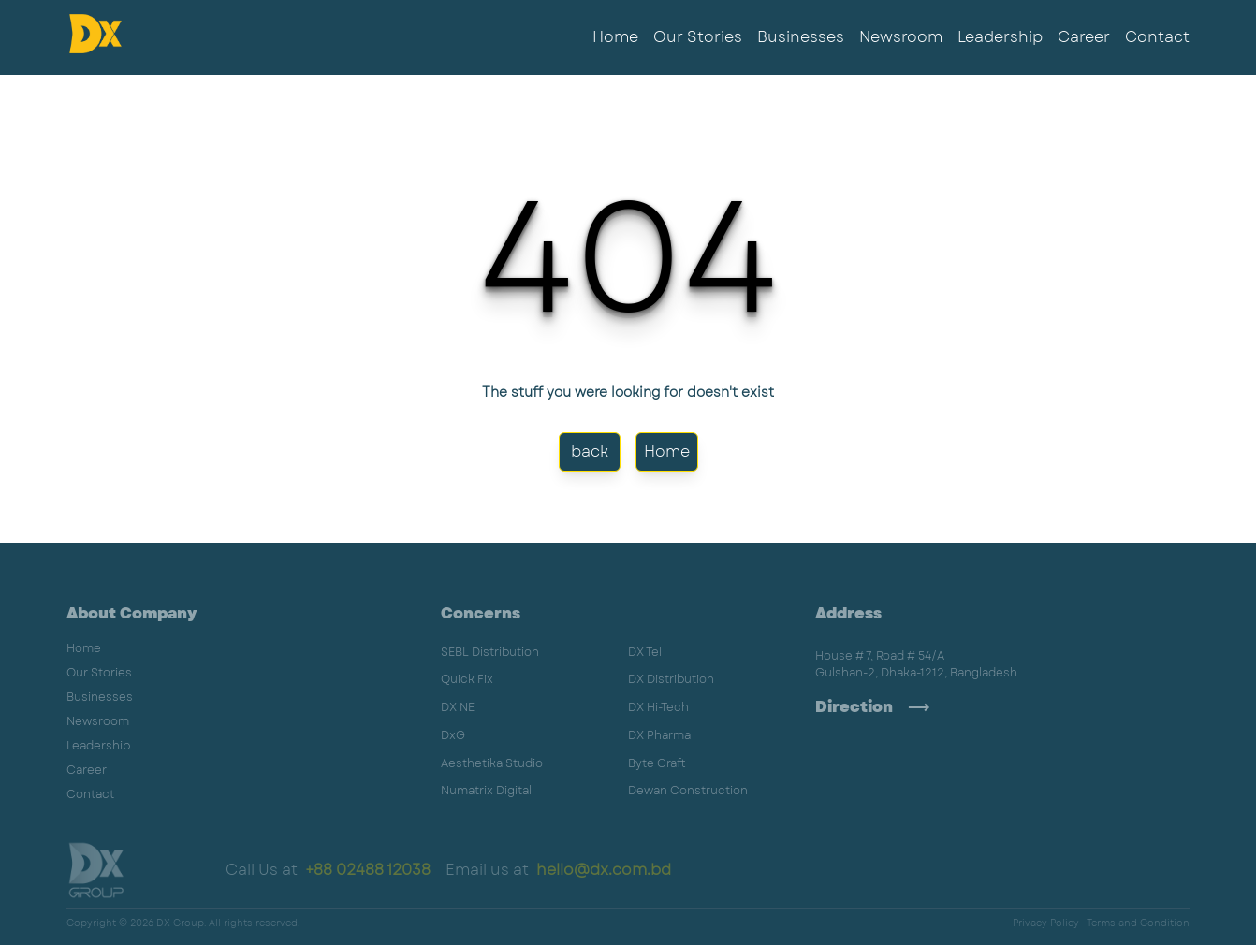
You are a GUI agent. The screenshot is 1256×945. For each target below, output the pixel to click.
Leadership (1000, 37)
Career (1084, 37)
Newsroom (900, 37)
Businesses (800, 37)
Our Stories (697, 37)
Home (615, 37)
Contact (1157, 37)
